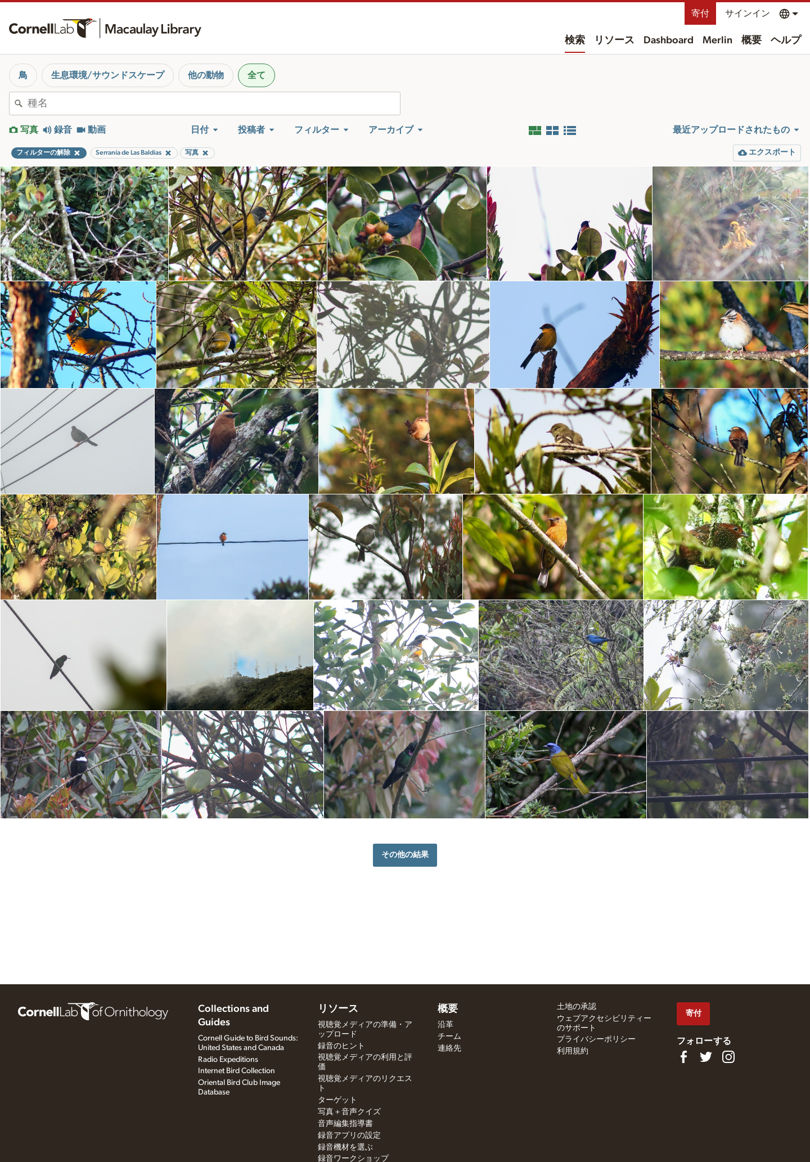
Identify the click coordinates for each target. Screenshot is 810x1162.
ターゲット (337, 1100)
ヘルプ (786, 40)
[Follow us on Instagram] (728, 1057)
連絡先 (449, 1048)
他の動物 (206, 75)
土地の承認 (576, 1007)
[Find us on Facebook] (683, 1057)
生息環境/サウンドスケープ (107, 75)
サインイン (747, 13)
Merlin (717, 40)
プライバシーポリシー (596, 1039)
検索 (575, 40)
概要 (751, 40)
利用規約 (572, 1051)
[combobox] (214, 103)
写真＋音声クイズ (349, 1112)
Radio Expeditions (228, 1060)
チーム (449, 1037)
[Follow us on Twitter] (706, 1057)
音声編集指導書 (345, 1124)
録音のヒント (341, 1046)
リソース (614, 40)
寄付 (700, 13)
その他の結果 (405, 854)
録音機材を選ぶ (345, 1147)
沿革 (445, 1025)
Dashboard (669, 40)
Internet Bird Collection (236, 1071)
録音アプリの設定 (349, 1136)
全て (257, 75)
